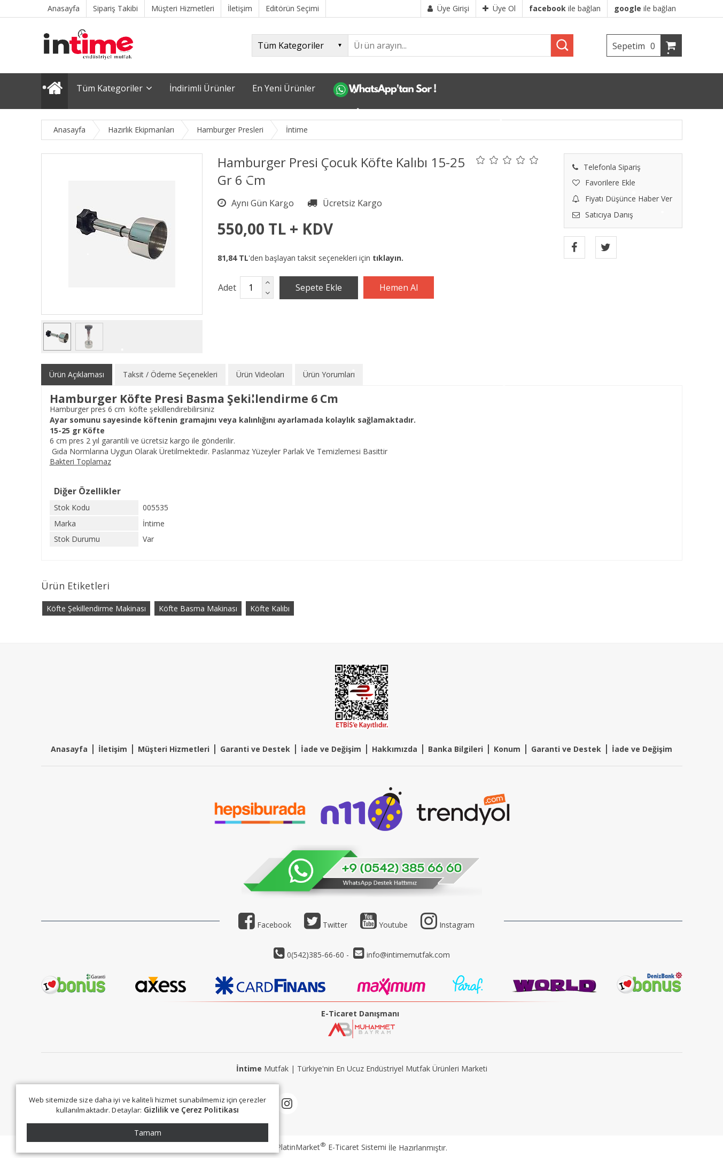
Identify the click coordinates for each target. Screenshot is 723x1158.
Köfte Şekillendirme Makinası (96, 608)
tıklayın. (387, 258)
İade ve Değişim (331, 749)
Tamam (147, 1133)
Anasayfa (69, 749)
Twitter (325, 925)
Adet (227, 287)
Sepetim (636, 46)
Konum (507, 749)
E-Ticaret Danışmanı (360, 1013)
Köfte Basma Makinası (198, 608)
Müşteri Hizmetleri (173, 749)
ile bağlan (565, 8)
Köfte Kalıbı (270, 608)
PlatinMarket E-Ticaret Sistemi (331, 1147)
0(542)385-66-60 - (319, 955)
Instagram (457, 925)
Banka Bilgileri (455, 749)
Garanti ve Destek (255, 749)
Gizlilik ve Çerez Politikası (191, 1110)
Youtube (384, 925)
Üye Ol (499, 8)
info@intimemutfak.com (408, 955)
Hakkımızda (394, 749)
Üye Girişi (448, 8)
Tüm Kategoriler (109, 88)
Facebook (264, 925)
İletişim (112, 749)
